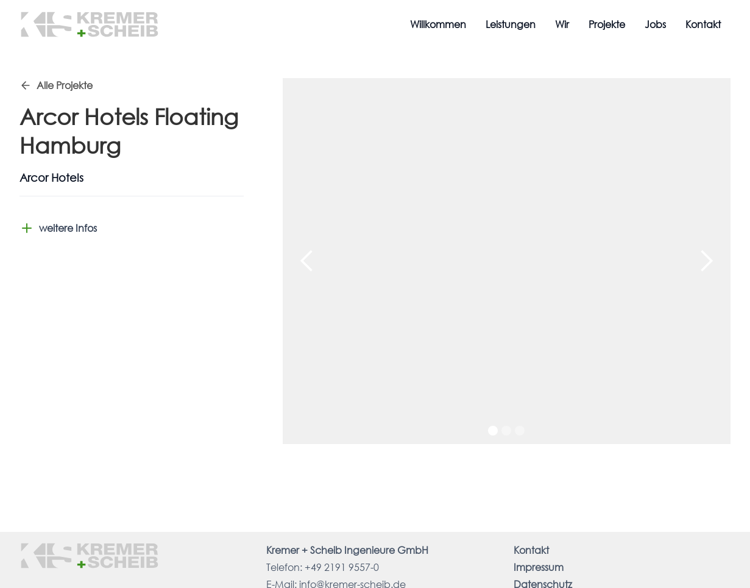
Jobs (655, 24)
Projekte (607, 24)
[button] (307, 261)
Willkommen (438, 24)
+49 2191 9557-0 (342, 567)
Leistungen (511, 24)
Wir (562, 24)
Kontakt (703, 24)
